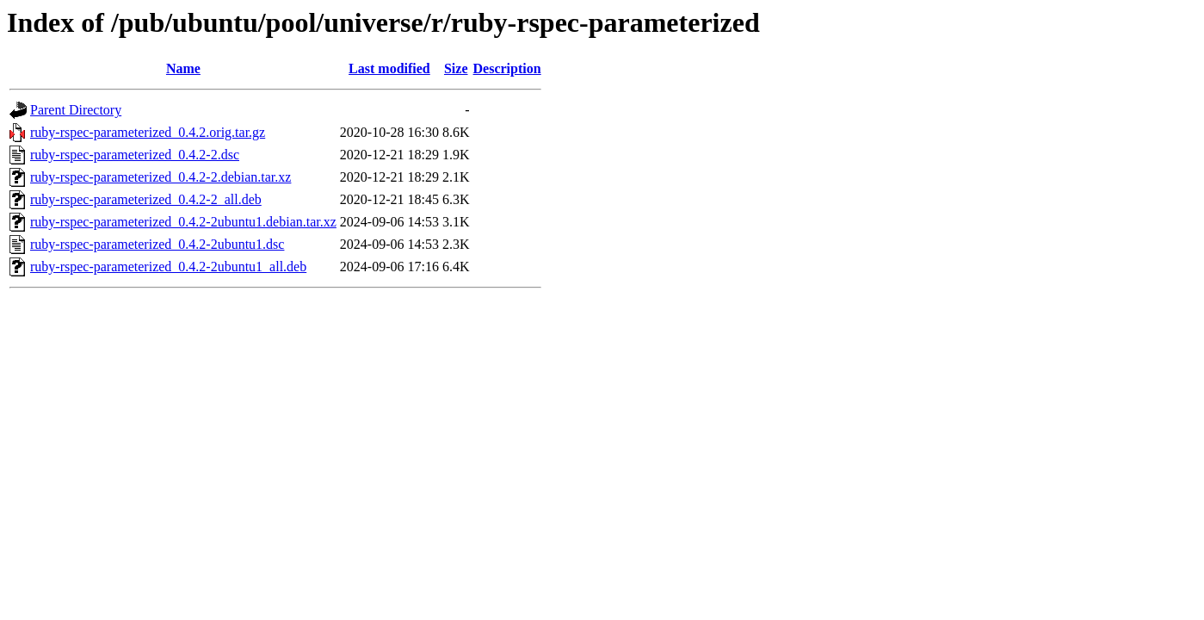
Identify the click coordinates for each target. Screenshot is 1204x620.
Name (183, 68)
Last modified (389, 68)
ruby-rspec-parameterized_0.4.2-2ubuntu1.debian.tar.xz (183, 221)
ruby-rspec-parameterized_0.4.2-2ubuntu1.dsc (157, 244)
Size (456, 68)
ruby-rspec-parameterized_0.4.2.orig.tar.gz (147, 132)
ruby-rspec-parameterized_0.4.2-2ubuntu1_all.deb (168, 266)
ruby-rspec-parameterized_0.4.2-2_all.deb (146, 199)
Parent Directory (75, 109)
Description (507, 68)
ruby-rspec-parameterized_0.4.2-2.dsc (134, 154)
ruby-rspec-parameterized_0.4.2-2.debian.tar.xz (160, 177)
